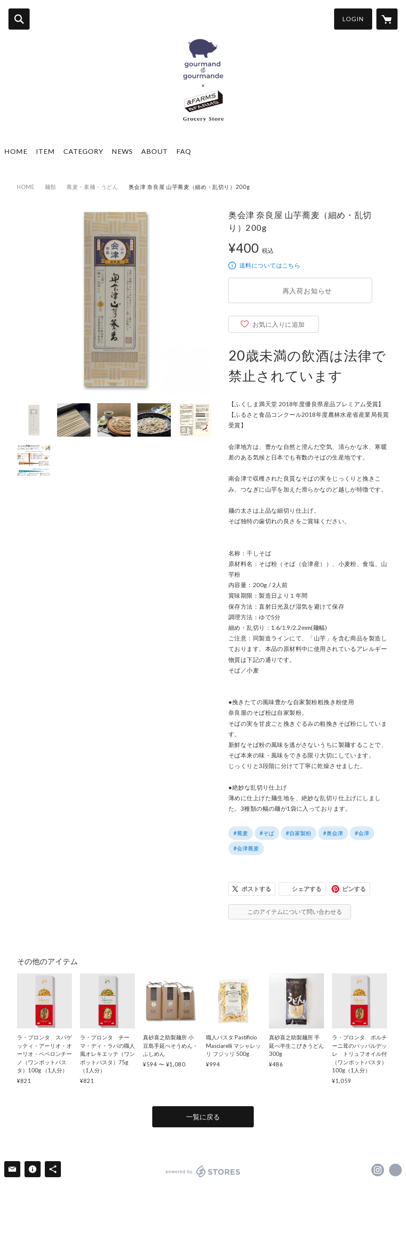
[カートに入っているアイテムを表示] (387, 19)
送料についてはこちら (269, 265)
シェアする (306, 888)
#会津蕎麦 (246, 848)
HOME (15, 151)
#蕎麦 (240, 833)
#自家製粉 (298, 833)
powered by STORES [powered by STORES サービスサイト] (203, 1171)
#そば (267, 833)
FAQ (183, 151)
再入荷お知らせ (307, 291)
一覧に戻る (203, 1117)
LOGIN (353, 18)
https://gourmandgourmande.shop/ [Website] (395, 1170)
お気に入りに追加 (278, 324)
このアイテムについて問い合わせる (294, 911)
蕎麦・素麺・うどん (92, 186)
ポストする (256, 888)
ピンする (354, 888)
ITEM (45, 151)
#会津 (362, 833)
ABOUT (154, 151)
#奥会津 (333, 833)
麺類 (50, 186)
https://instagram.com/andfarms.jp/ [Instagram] (377, 1170)
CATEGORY (83, 151)
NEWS (122, 151)
